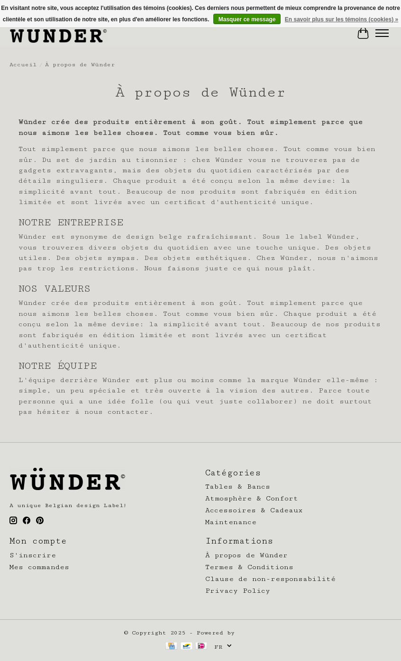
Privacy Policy (237, 591)
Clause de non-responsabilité (270, 579)
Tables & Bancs (237, 486)
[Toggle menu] (382, 33)
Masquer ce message (247, 19)
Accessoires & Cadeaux (254, 510)
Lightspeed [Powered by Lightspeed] (257, 632)
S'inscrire (32, 555)
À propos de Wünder (246, 555)
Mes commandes (39, 567)
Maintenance (230, 522)
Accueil (22, 64)
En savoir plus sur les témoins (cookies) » (341, 19)
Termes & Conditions (249, 567)
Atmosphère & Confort (251, 498)
